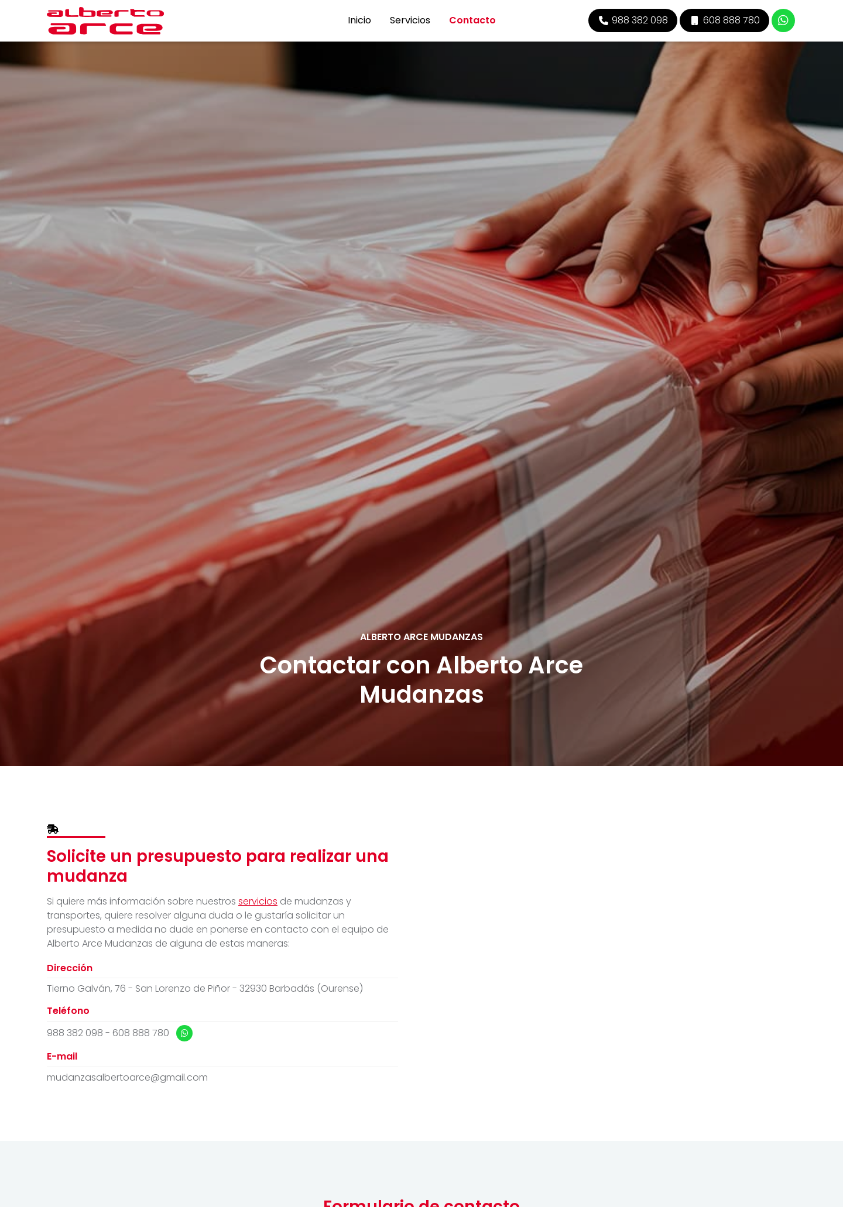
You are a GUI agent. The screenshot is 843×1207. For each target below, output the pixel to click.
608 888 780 (140, 1033)
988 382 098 (75, 1033)
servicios (257, 901)
